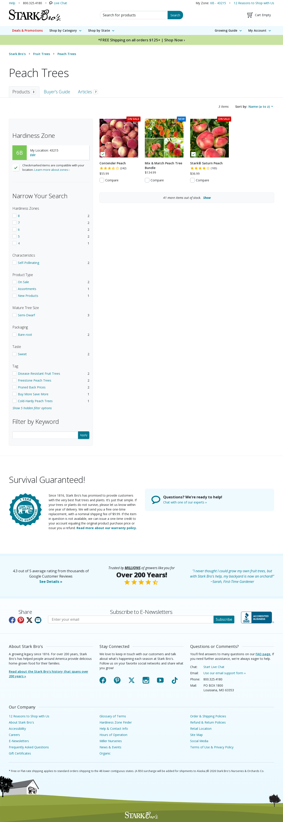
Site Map (196, 735)
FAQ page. (263, 654)
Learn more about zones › (52, 170)
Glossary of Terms (112, 716)
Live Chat (60, 3)
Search (175, 15)
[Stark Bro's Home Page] (35, 15)
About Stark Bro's (21, 722)
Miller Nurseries (110, 741)
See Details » (50, 581)
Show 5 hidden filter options (32, 408)
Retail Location (201, 728)
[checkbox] (50, 215)
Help (12, 3)
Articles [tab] (88, 92)
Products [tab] (24, 92)
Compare (112, 180)
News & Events (110, 747)
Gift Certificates (20, 753)
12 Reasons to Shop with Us (254, 3)
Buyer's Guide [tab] (57, 92)
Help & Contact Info (113, 728)
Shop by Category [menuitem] (63, 30)
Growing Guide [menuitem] (226, 30)
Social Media (199, 741)
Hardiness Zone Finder (115, 722)
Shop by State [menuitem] (99, 30)
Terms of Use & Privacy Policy (211, 747)
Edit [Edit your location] (32, 155)
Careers (14, 735)
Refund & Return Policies (208, 722)
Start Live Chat (213, 667)
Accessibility (17, 728)
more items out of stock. (187, 197)
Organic (105, 753)
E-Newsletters (19, 741)
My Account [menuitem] (257, 30)
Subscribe (224, 619)
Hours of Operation (113, 735)
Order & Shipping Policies (208, 716)
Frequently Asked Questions (29, 747)
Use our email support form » (224, 673)
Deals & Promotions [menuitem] (27, 30)
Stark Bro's (17, 54)
